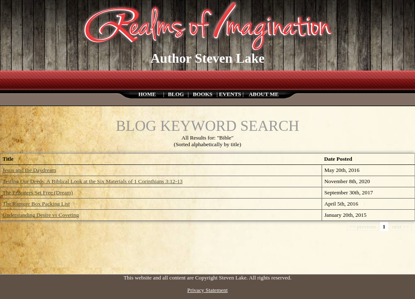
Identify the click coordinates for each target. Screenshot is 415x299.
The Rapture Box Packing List (36, 204)
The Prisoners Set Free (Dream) (37, 192)
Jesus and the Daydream (29, 170)
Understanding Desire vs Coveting (40, 215)
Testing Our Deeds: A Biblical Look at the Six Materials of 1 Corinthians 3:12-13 (92, 181)
